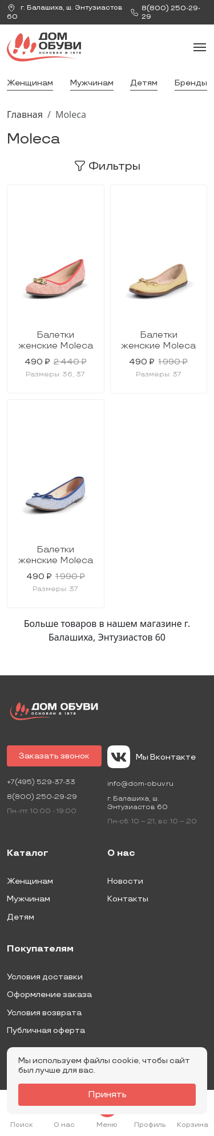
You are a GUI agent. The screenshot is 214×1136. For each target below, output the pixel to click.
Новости (125, 881)
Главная (25, 114)
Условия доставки (45, 977)
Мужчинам (92, 83)
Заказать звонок (54, 756)
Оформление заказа (49, 994)
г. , (65, 12)
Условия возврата (44, 1012)
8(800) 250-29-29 (42, 797)
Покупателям (40, 949)
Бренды (191, 83)
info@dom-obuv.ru (140, 784)
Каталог (28, 853)
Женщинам (30, 83)
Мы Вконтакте (151, 756)
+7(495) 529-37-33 (41, 782)
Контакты (127, 899)
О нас (121, 853)
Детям (144, 83)
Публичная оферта (46, 1030)
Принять (107, 1094)
